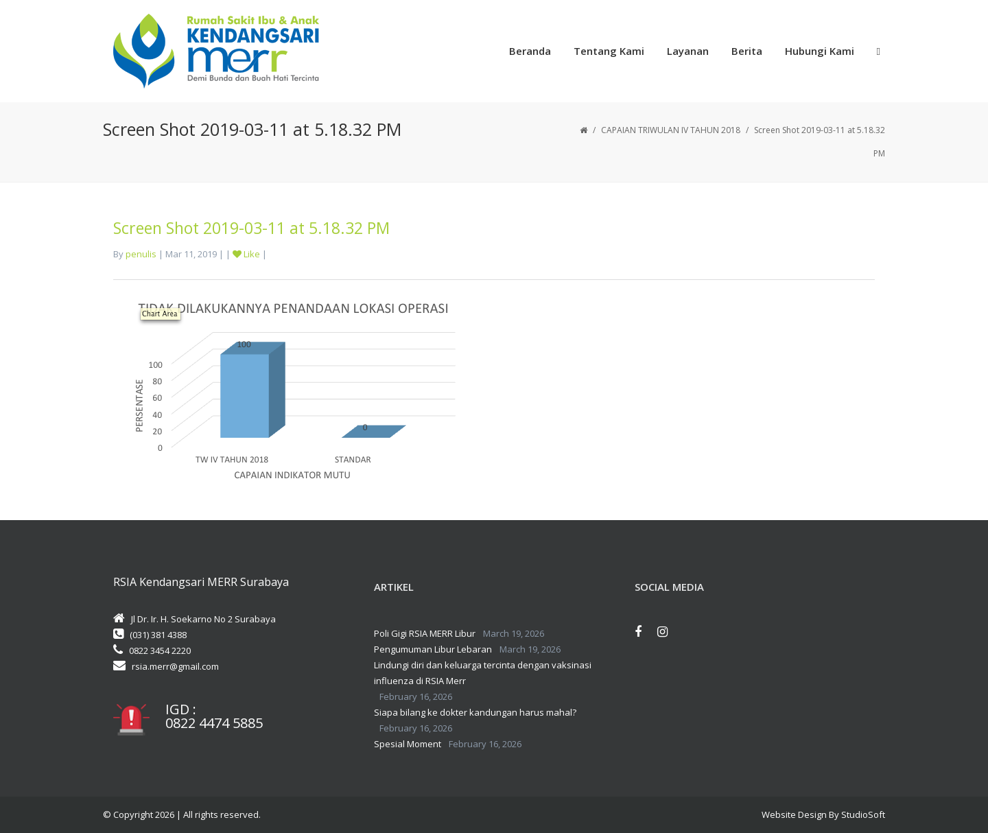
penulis (141, 254)
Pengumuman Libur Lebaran (433, 649)
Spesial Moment (407, 744)
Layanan (688, 51)
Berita (746, 51)
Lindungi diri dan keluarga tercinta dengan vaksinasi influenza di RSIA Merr (482, 673)
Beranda (530, 51)
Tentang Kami (609, 51)
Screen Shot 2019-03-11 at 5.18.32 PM (251, 228)
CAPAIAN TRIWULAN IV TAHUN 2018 (670, 130)
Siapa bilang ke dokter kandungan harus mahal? (475, 712)
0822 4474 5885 (214, 723)
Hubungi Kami (819, 51)
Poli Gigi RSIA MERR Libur (424, 633)
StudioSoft (863, 814)
